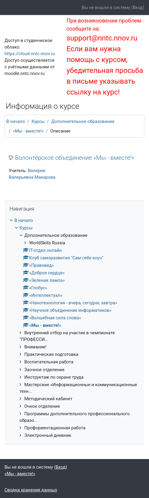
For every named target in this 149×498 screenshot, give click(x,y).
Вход (138, 7)
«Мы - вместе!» (28, 131)
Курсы (38, 121)
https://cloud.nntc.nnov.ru (30, 53)
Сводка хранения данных (31, 490)
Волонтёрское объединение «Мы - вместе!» (74, 157)
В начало (15, 121)
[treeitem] (74, 328)
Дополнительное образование (82, 121)
